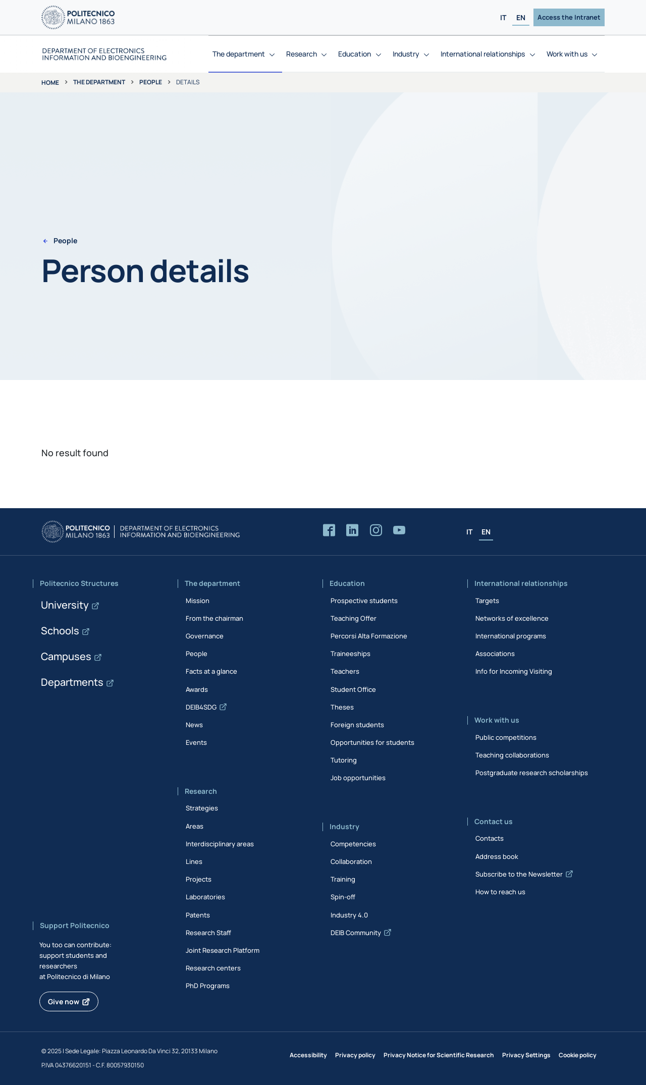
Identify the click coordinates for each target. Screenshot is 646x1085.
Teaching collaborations (512, 755)
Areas (194, 826)
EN (520, 17)
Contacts (489, 838)
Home (50, 82)
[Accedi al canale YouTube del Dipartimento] (399, 530)
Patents (198, 914)
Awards (197, 689)
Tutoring (344, 760)
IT (503, 17)
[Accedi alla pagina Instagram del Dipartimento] (376, 530)
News (194, 724)
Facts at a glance (211, 671)
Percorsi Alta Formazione (369, 635)
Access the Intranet (569, 17)
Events (196, 742)
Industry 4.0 (349, 914)
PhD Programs (208, 985)
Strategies (202, 807)
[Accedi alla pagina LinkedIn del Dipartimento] (352, 530)
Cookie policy (578, 1055)
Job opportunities (358, 777)
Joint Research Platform (222, 950)
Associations (495, 653)
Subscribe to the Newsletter (519, 874)
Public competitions (505, 737)
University (65, 605)
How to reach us (500, 891)
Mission (197, 600)
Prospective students (364, 600)
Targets (487, 600)
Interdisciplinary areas (220, 843)
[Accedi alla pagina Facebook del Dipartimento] (329, 530)
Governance (205, 635)
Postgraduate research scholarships (531, 772)
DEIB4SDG (201, 707)
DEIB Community (356, 932)
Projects (198, 879)
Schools (60, 630)
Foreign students (357, 724)
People (150, 82)
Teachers (345, 671)
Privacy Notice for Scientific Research (439, 1055)
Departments (72, 682)
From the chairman (214, 618)
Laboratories (205, 896)
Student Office (353, 689)
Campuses (66, 656)
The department (99, 82)
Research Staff (208, 932)
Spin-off (343, 896)
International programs (510, 635)
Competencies (353, 843)
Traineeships (350, 653)
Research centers (213, 967)
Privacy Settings (526, 1055)
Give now (63, 1001)
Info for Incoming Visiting (513, 671)
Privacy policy (355, 1055)
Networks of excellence (512, 618)
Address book (496, 856)
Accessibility (308, 1055)
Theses (342, 707)
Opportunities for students (372, 742)
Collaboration (351, 861)
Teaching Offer (353, 618)
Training (343, 879)
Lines (194, 861)
